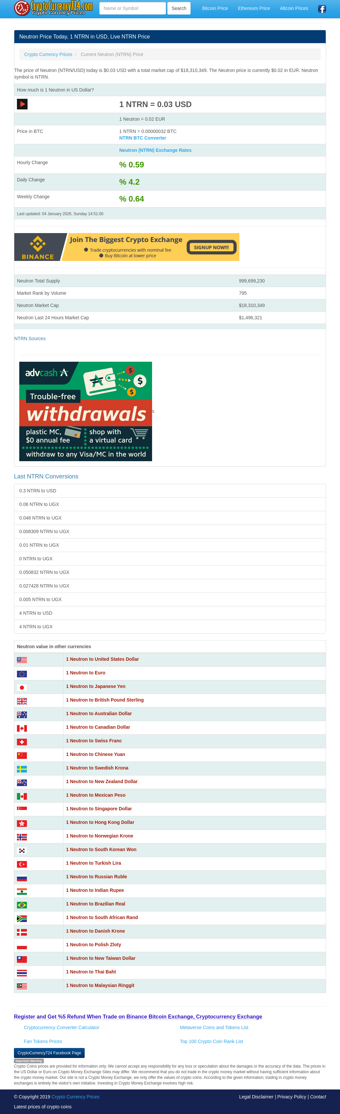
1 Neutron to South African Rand (102, 917)
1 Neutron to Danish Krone (95, 931)
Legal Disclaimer (256, 1096)
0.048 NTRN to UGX (40, 518)
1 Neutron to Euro (85, 672)
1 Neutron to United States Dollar (102, 659)
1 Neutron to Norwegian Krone (99, 835)
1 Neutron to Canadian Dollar (98, 727)
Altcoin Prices (294, 8)
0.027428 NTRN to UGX (44, 585)
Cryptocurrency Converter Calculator (61, 1027)
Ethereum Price (254, 8)
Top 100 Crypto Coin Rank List (211, 1041)
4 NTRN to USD (35, 613)
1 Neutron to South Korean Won (101, 849)
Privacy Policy (291, 1096)
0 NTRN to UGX (35, 558)
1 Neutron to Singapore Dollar (99, 808)
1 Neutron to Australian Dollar (99, 713)
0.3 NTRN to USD (37, 490)
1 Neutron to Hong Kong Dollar (100, 822)
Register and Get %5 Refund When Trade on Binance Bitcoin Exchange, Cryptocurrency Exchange (138, 1017)
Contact (318, 1096)
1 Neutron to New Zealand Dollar (101, 781)
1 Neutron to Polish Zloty (93, 944)
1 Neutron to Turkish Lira (93, 863)
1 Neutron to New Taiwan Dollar (100, 958)
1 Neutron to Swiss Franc (94, 740)
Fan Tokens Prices (43, 1041)
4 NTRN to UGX (35, 626)
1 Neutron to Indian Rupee (95, 890)
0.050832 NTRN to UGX (44, 572)
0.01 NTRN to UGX (39, 545)
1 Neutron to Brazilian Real (95, 903)
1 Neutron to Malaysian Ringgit (100, 985)
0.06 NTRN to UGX (39, 504)
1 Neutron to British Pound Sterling (105, 700)
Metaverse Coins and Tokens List (214, 1027)
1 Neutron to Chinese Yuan (95, 754)
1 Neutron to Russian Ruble (96, 876)
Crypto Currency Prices (75, 1096)
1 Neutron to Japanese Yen (96, 686)
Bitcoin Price (215, 8)
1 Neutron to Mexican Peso (96, 795)
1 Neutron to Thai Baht (91, 971)
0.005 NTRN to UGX (40, 599)
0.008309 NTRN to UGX (44, 531)
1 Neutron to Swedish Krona (97, 768)
